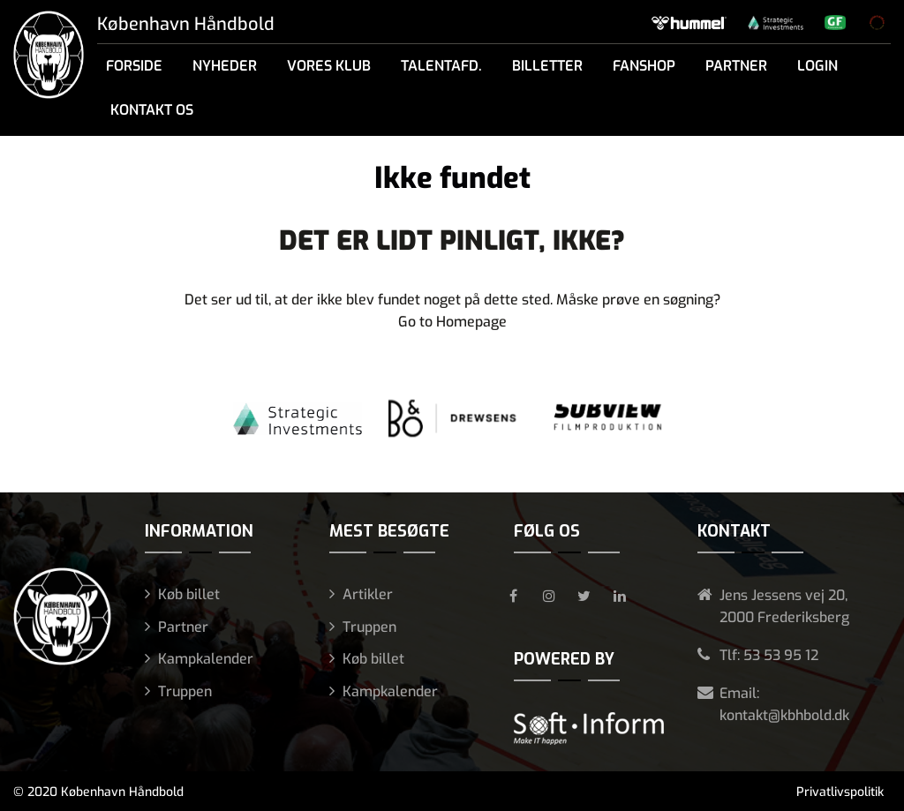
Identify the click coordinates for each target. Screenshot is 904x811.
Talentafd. (441, 65)
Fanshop (644, 65)
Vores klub (329, 65)
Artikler (368, 594)
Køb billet (189, 594)
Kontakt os (151, 110)
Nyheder (224, 65)
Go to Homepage (452, 321)
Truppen (185, 691)
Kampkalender (205, 659)
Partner (736, 65)
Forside (134, 65)
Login (817, 65)
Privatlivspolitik (840, 792)
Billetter (547, 65)
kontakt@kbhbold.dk (784, 715)
